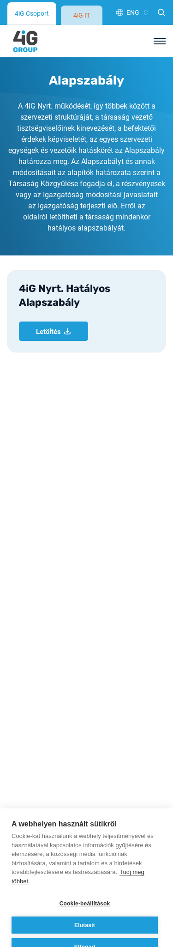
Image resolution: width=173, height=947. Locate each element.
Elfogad (84, 927)
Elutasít (84, 905)
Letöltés (53, 201)
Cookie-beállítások (85, 883)
